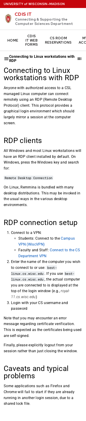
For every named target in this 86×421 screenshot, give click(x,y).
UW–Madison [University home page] (34, 4)
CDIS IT (23, 14)
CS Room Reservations (58, 40)
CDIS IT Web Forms (31, 40)
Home (12, 40)
